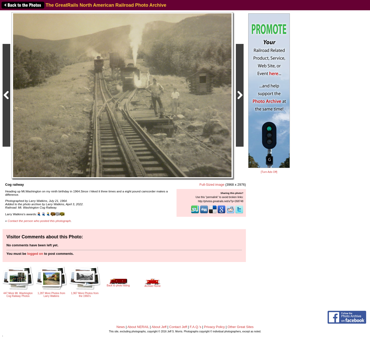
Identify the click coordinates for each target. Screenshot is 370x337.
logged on (35, 254)
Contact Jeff (178, 327)
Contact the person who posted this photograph (39, 220)
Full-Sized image (211, 184)
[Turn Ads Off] (269, 172)
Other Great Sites (241, 327)
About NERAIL (138, 327)
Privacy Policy (214, 327)
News (120, 327)
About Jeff (159, 327)
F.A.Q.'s (195, 327)
